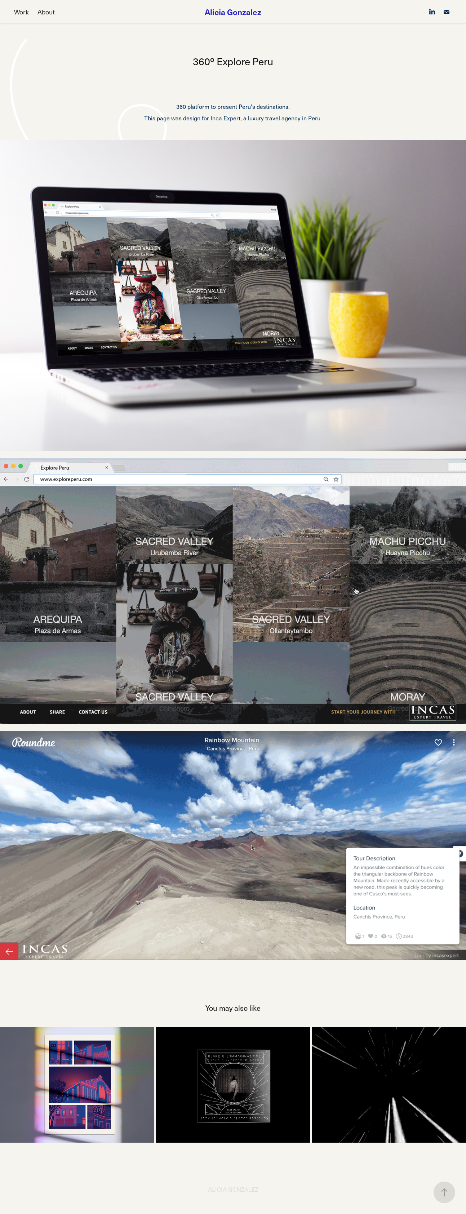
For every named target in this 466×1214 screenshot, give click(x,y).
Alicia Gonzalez (233, 11)
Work (21, 11)
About (46, 11)
